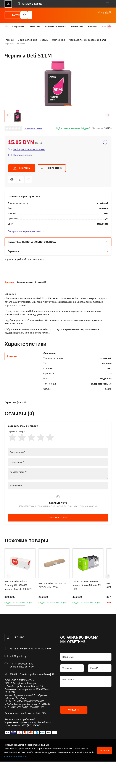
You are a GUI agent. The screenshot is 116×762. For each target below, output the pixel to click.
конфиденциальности (15, 756)
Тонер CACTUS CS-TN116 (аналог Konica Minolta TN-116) (86, 586)
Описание (9, 282)
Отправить (74, 711)
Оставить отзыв (58, 519)
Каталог (13, 15)
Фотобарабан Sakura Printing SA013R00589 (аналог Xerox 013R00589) (18, 586)
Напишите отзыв (33, 128)
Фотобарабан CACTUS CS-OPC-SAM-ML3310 (52, 586)
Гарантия (58, 251)
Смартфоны (18, 26)
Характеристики (25, 282)
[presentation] (83, 698)
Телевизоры (34, 26)
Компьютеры (77, 26)
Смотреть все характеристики (26, 231)
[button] (8, 115)
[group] (58, 84)
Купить (52, 168)
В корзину (21, 168)
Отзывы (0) (40, 282)
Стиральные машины (55, 26)
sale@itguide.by (18, 657)
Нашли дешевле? (20, 155)
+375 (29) (20, 650)
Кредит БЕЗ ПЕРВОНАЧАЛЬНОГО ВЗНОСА (58, 242)
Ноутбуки (92, 26)
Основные (12, 356)
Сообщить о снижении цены (26, 150)
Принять (104, 750)
